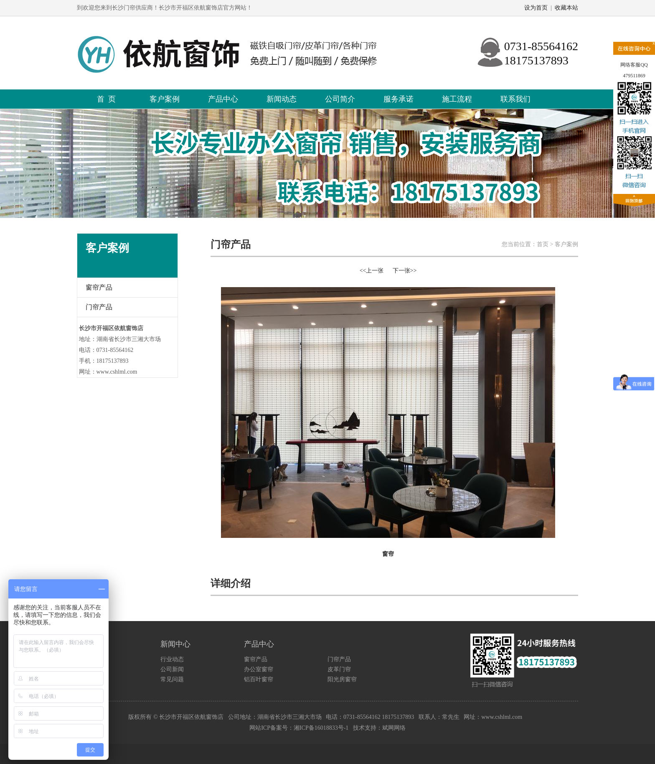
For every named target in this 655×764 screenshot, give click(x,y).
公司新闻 (172, 669)
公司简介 (340, 99)
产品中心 (223, 99)
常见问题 (172, 679)
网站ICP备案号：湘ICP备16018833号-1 (298, 728)
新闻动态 (282, 99)
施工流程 (457, 99)
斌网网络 (394, 728)
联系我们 (515, 99)
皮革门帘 (339, 669)
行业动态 (172, 659)
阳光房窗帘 (342, 679)
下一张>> (405, 270)
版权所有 (140, 717)
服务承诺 (398, 99)
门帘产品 (99, 307)
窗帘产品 (99, 287)
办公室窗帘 (258, 669)
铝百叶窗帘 (258, 679)
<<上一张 (372, 270)
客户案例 (165, 99)
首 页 (106, 99)
